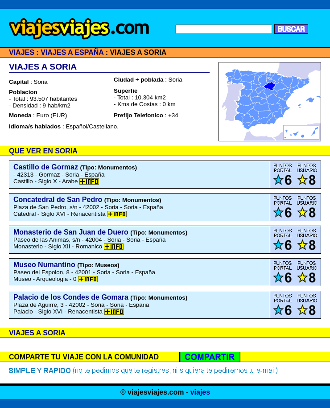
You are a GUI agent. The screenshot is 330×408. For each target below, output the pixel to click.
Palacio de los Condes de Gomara (70, 297)
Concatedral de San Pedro (57, 199)
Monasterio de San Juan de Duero (70, 232)
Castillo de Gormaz (45, 167)
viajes (200, 392)
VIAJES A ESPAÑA (72, 52)
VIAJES (21, 52)
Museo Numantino (44, 264)
